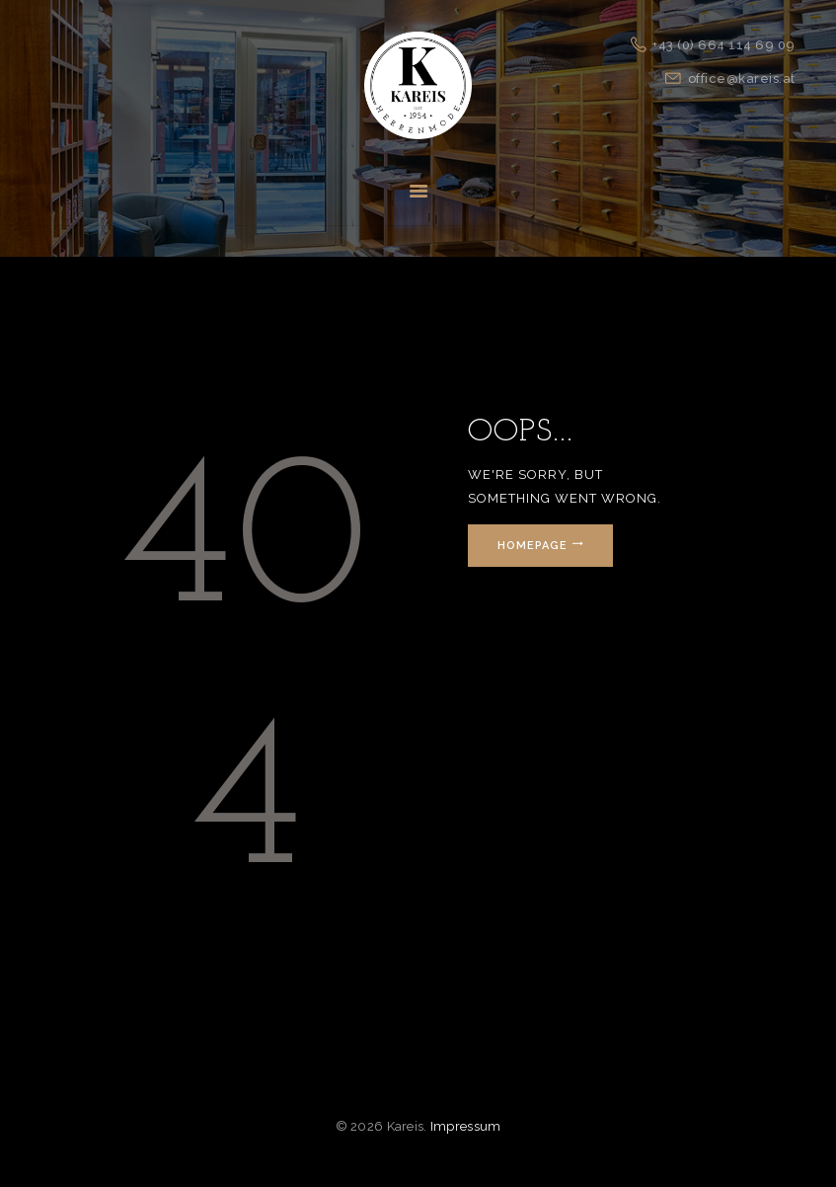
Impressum (465, 1126)
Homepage (532, 545)
